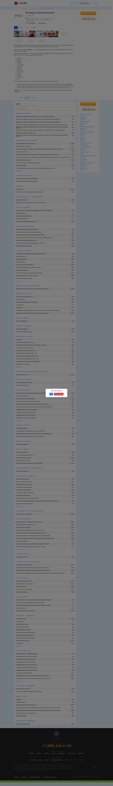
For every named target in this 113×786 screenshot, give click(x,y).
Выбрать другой (58, 394)
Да (51, 394)
